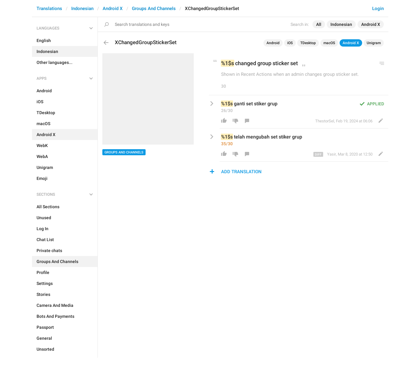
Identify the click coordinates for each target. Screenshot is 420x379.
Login (378, 8)
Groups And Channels (154, 8)
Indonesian (82, 8)
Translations (49, 8)
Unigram (374, 43)
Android (273, 43)
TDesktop (308, 43)
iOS (290, 43)
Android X (113, 8)
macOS (329, 43)
